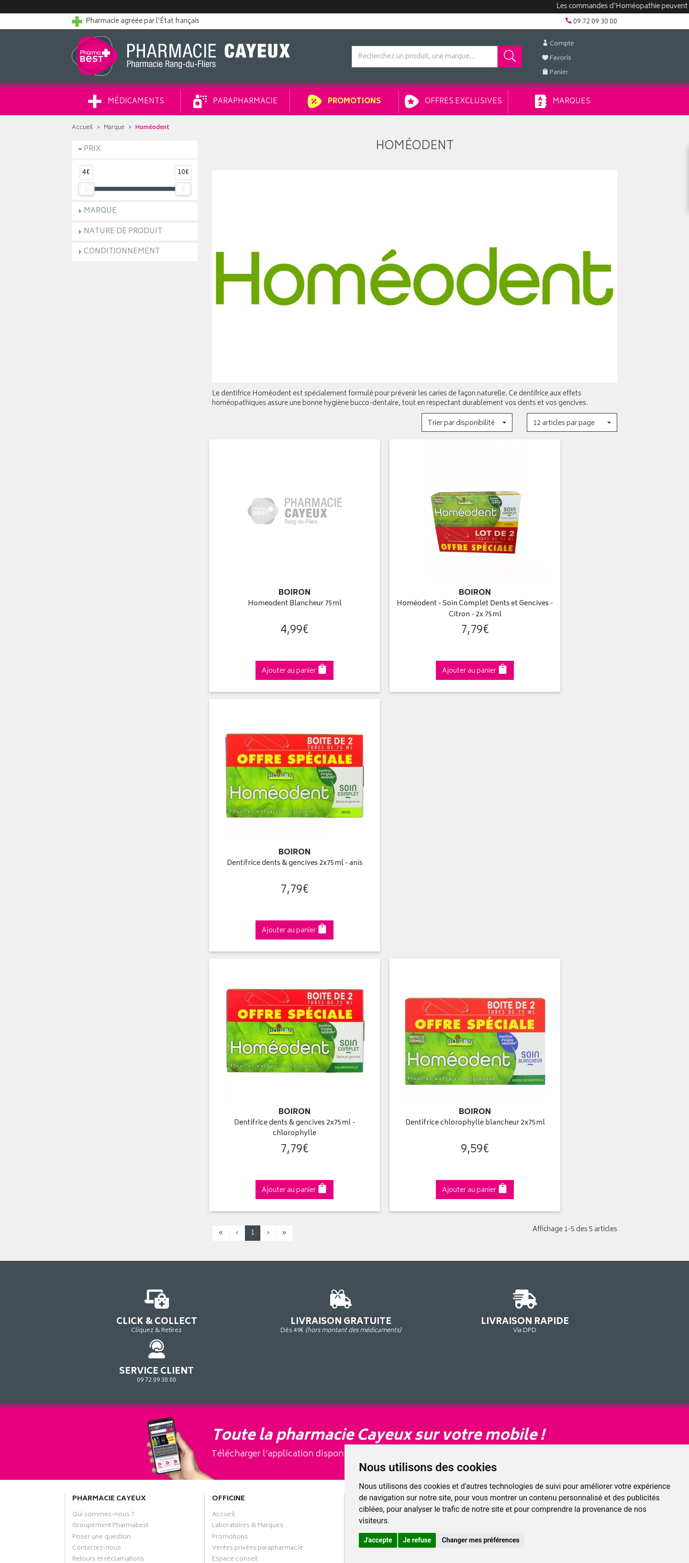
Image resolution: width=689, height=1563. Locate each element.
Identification (371, 1183)
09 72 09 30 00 (555, 1016)
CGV (218, 1271)
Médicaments (126, 101)
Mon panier (368, 1216)
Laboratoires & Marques (247, 1194)
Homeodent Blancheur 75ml (275, 587)
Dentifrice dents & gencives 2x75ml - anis (554, 592)
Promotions (344, 101)
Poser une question (101, 1205)
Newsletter (228, 1238)
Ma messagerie (374, 1238)
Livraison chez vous (521, 1194)
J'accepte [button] (378, 1540)
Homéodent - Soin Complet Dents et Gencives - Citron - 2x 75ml (414, 592)
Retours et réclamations (108, 1227)
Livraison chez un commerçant (538, 1205)
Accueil (82, 128)
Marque (114, 128)
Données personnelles (246, 1294)
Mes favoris (369, 1227)
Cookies (224, 1305)
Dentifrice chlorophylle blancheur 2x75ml (414, 835)
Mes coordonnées (379, 1194)
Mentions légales (237, 1282)
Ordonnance (231, 1249)
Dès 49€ (275, 1021)
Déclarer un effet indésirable (254, 1260)
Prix (92, 149)
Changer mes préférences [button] (481, 1540)
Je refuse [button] (417, 1540)
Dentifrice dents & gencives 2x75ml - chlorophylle (274, 835)
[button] (467, 422)
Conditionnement (122, 251)
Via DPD (415, 1016)
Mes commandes (378, 1205)
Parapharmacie (235, 101)
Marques (562, 101)
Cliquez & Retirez (135, 1016)
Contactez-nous (96, 1216)
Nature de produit (123, 231)
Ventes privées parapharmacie (257, 1216)
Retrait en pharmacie (522, 1183)
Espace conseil (235, 1227)
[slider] (86, 189)
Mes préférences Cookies (250, 1316)
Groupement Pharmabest (110, 1194)
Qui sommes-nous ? (103, 1183)
